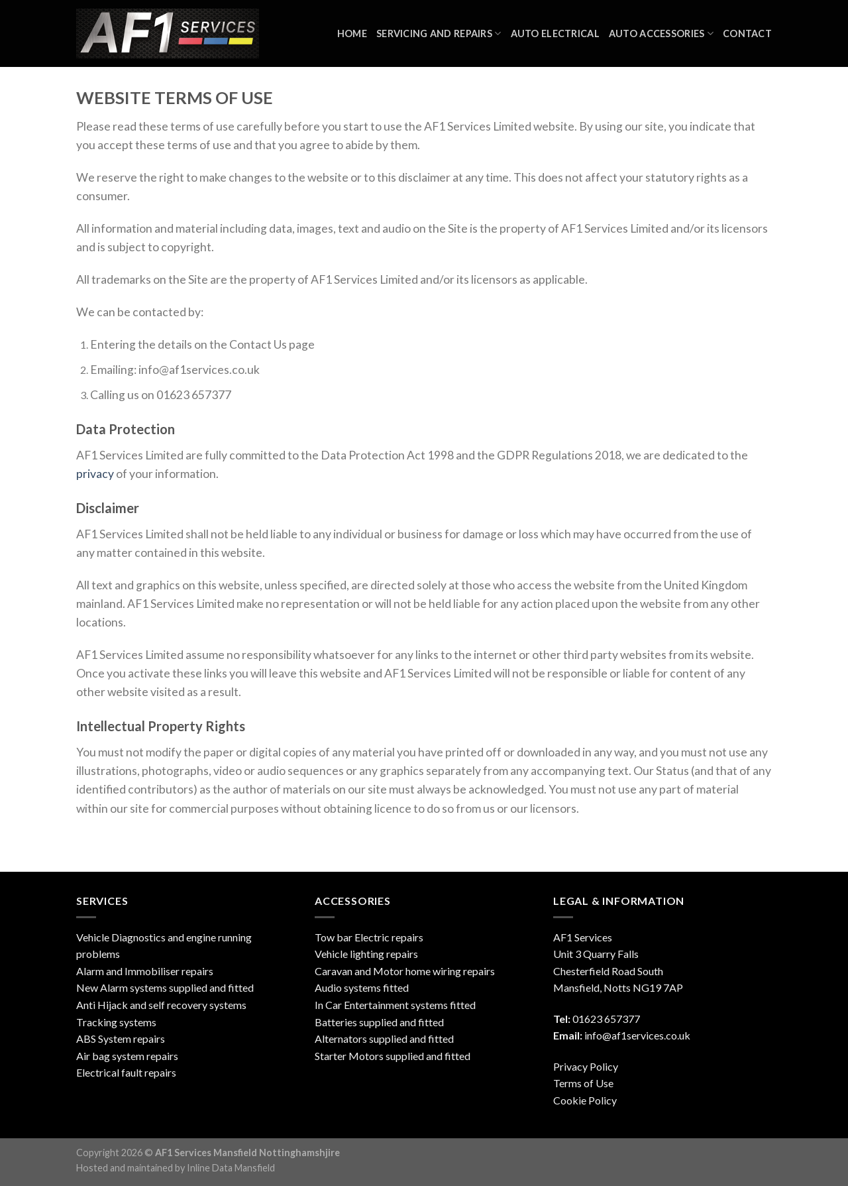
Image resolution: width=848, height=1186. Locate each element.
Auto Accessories (661, 33)
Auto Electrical (555, 33)
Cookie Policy (585, 1100)
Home (352, 33)
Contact (747, 33)
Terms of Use (583, 1083)
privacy (95, 474)
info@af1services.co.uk (637, 1035)
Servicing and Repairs (439, 33)
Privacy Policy (585, 1066)
